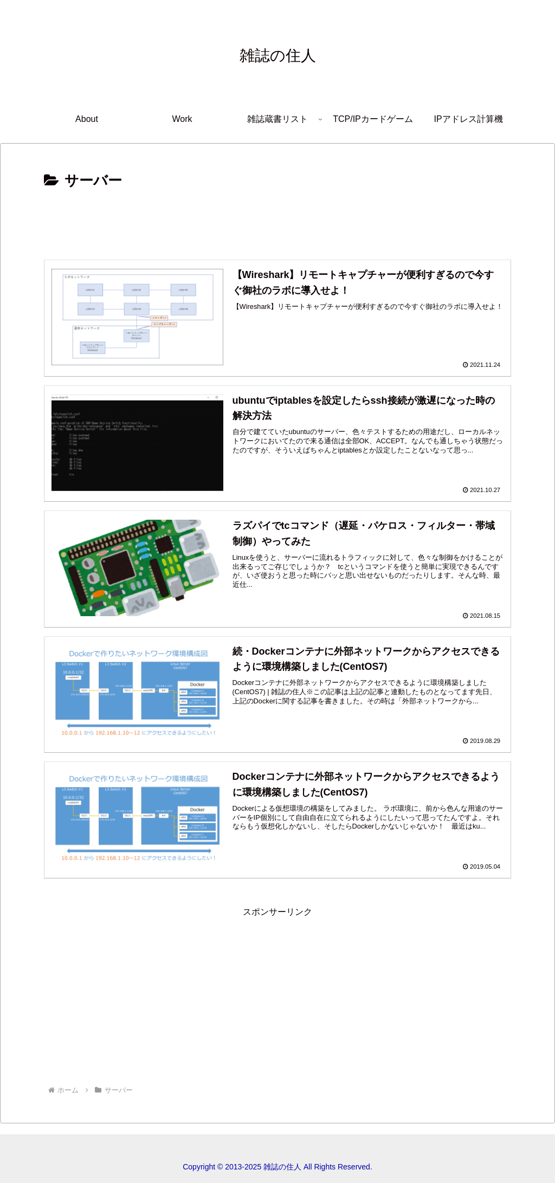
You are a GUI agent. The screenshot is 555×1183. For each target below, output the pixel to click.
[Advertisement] (277, 223)
